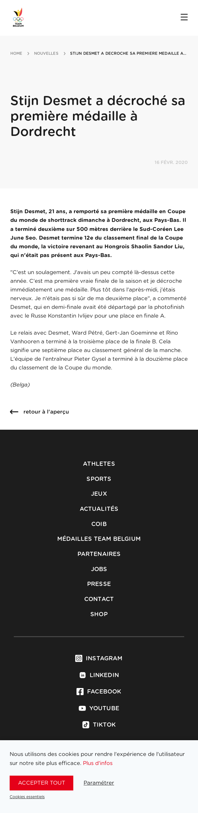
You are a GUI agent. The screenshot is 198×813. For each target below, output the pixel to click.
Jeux (99, 494)
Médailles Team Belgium (99, 539)
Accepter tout (41, 783)
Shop (99, 614)
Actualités (99, 509)
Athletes (99, 464)
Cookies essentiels (27, 797)
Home (16, 53)
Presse (99, 584)
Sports (98, 479)
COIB (99, 524)
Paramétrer (99, 783)
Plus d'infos (98, 763)
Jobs (99, 569)
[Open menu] (184, 18)
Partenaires (99, 554)
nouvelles (46, 53)
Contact (99, 599)
